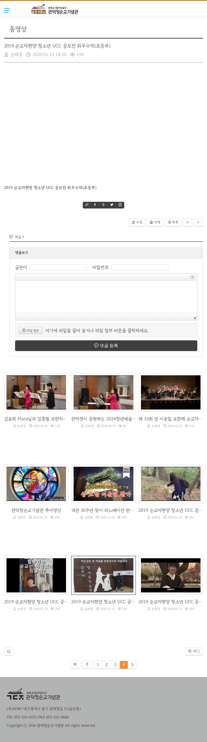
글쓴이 (21, 267)
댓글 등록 (106, 345)
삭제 (155, 222)
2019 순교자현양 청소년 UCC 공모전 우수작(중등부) (171, 510)
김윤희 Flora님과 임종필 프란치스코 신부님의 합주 (36, 418)
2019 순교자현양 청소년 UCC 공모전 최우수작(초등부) (57, 46)
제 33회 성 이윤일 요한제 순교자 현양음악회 (171, 418)
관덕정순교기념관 (54, 19)
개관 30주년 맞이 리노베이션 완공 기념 (103, 510)
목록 (173, 222)
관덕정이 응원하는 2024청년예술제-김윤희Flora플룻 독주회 (103, 418)
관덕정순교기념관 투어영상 (36, 510)
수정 (137, 222)
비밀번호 (100, 267)
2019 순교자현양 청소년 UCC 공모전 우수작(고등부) (36, 601)
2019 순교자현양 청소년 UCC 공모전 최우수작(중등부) (171, 601)
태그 (194, 651)
